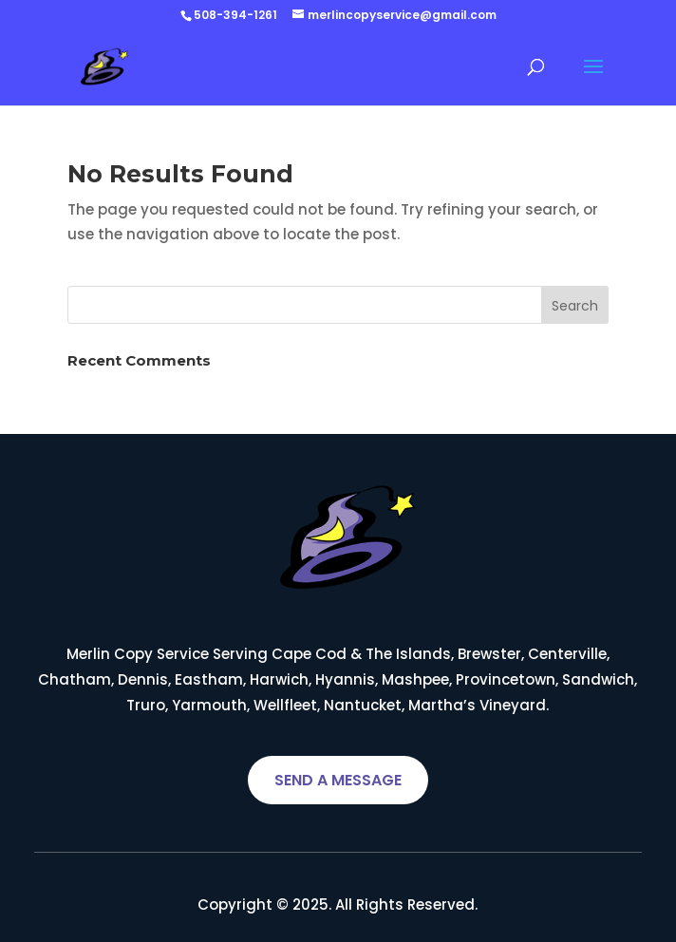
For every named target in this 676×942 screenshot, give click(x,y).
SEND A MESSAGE (338, 780)
